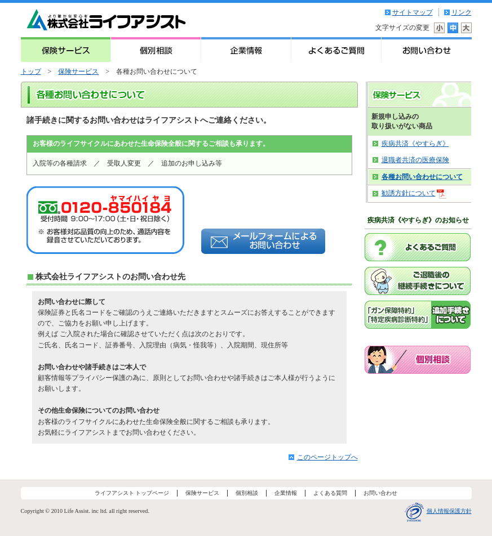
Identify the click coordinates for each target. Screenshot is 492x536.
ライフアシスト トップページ (132, 493)
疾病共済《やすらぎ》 (415, 144)
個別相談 (247, 493)
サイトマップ (412, 12)
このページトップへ (327, 457)
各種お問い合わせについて (422, 177)
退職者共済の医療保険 (415, 160)
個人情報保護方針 (449, 511)
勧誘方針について (408, 194)
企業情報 (285, 493)
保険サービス (78, 71)
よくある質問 (330, 493)
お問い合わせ (380, 493)
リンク (461, 12)
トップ (31, 71)
